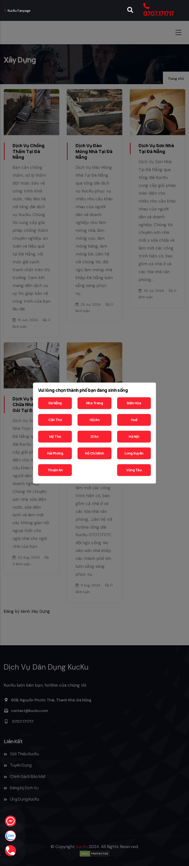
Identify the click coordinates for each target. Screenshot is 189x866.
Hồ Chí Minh (94, 453)
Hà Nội (134, 436)
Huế (134, 419)
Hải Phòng (55, 453)
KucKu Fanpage (17, 10)
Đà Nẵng (55, 403)
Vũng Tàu (134, 470)
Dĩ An (94, 436)
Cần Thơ (55, 419)
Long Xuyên (134, 453)
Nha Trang (94, 403)
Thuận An (55, 470)
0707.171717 (158, 13)
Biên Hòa (134, 403)
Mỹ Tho (55, 436)
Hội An (95, 419)
